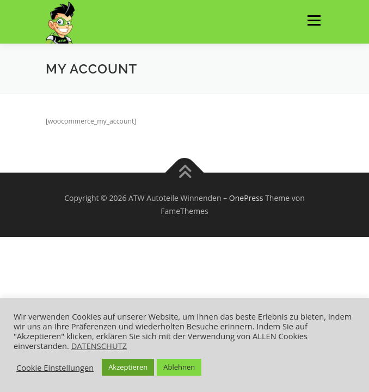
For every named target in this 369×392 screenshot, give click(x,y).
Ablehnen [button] (179, 367)
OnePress (246, 198)
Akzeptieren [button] (127, 367)
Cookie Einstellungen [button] (55, 367)
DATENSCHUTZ (99, 345)
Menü (313, 20)
